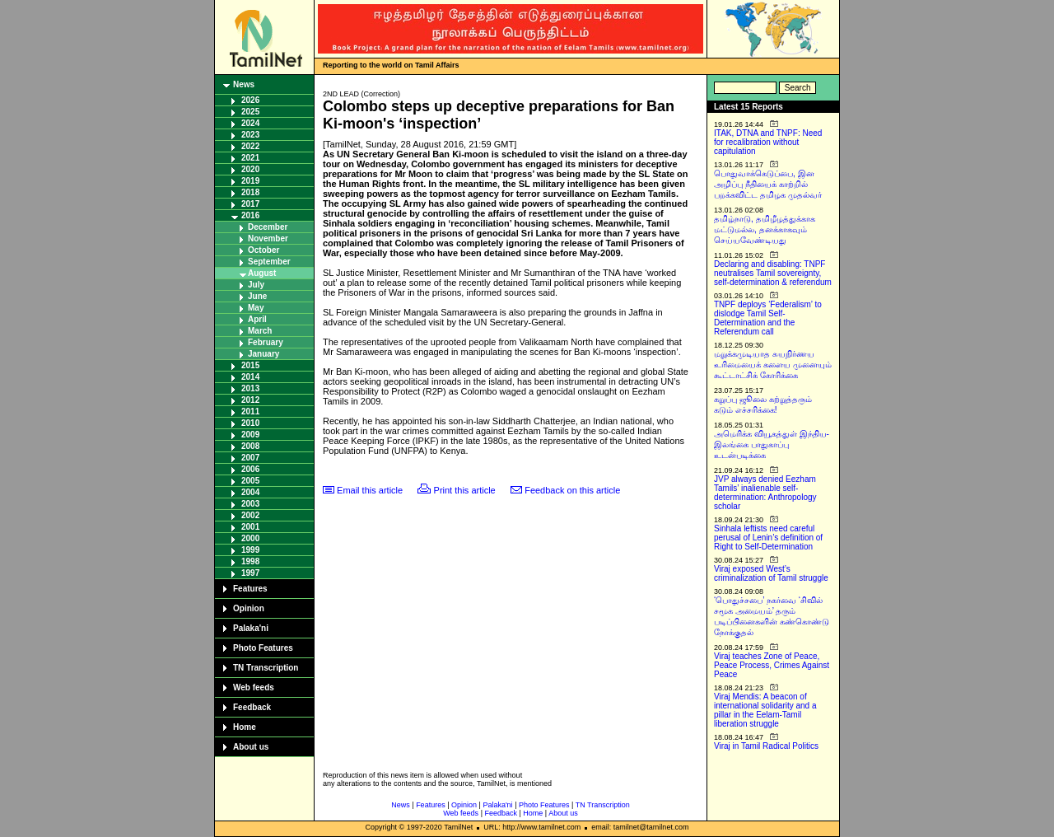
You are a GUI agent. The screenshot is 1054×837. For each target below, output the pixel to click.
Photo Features (263, 647)
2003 (250, 503)
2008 (250, 446)
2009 (250, 434)
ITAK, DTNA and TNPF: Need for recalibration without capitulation (768, 142)
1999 (250, 549)
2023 (250, 134)
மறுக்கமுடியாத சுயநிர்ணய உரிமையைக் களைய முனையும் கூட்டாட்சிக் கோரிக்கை (773, 364)
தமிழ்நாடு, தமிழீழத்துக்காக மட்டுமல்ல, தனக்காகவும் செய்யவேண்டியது (764, 229)
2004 (250, 492)
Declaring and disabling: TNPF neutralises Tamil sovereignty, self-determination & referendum (773, 273)
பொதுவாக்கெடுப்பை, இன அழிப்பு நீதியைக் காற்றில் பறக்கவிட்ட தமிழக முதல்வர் (768, 184)
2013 (250, 388)
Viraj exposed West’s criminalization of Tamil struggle (771, 573)
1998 (250, 561)
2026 (250, 100)
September (269, 261)
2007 (250, 457)
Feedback (252, 707)
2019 (250, 180)
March (260, 330)
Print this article (465, 490)
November (268, 238)
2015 (250, 365)
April (257, 319)
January (263, 353)
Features (250, 588)
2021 (250, 157)
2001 (250, 526)
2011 (250, 411)
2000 (250, 538)
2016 (250, 215)
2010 (250, 423)
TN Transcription (265, 667)
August (262, 273)
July (256, 284)
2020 (250, 169)
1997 (250, 572)
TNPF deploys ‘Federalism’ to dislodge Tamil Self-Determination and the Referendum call (768, 318)
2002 (250, 515)
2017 (250, 203)
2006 (250, 469)
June (257, 296)
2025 (250, 111)
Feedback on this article (572, 490)
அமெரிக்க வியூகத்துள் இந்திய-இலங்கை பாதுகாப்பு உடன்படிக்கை (771, 444)
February (265, 342)
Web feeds (253, 687)
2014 (250, 376)
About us (250, 746)
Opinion (248, 608)
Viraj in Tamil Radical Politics (766, 745)
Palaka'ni (250, 628)
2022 (250, 146)
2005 (250, 480)
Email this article (370, 490)
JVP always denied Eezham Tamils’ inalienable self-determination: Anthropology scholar (765, 493)
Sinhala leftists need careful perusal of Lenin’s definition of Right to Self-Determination (768, 537)
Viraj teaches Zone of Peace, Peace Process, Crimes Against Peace (771, 665)
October (263, 250)
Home (244, 727)
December (267, 226)
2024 (250, 123)
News (243, 84)
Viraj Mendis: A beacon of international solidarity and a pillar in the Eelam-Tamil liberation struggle (765, 710)
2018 (250, 192)
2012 (250, 399)
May (256, 307)
